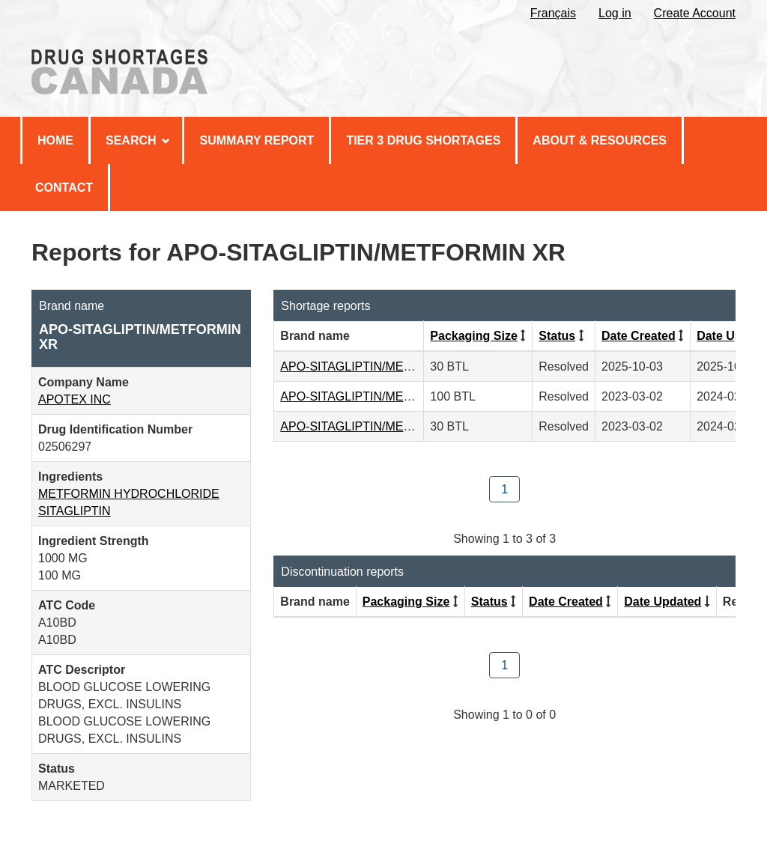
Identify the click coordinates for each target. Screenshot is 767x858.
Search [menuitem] (138, 140)
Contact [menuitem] (64, 187)
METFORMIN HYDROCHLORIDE (128, 493)
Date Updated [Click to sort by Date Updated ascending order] (662, 601)
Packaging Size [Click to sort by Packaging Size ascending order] (474, 335)
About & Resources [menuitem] (600, 140)
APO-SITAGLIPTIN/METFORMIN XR (379, 366)
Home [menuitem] (55, 140)
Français (553, 13)
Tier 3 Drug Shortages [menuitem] (423, 140)
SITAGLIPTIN (74, 511)
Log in (614, 13)
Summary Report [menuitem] (256, 140)
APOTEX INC (74, 399)
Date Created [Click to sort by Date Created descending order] (638, 335)
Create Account (695, 13)
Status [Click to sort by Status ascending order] (557, 335)
